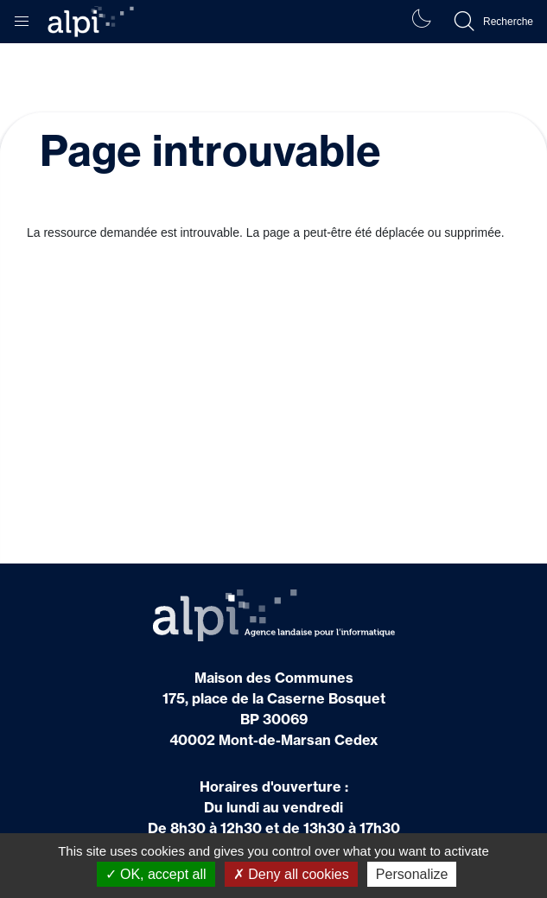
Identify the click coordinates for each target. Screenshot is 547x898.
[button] (21, 17)
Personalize (412, 874)
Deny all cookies (291, 874)
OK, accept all (156, 874)
